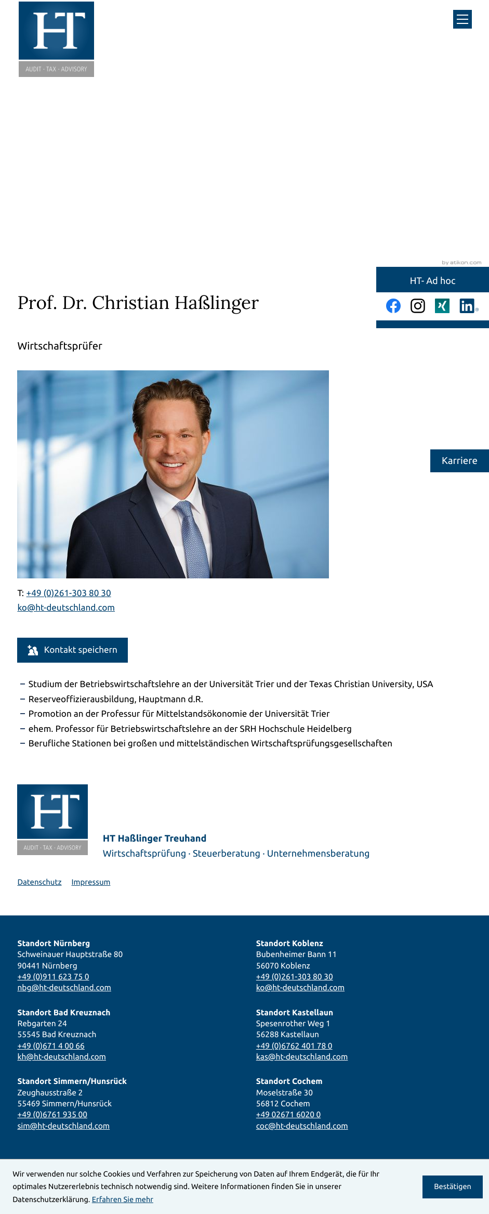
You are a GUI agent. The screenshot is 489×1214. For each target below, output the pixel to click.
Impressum (91, 881)
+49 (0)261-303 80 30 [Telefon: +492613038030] (294, 976)
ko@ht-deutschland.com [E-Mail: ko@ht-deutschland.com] (66, 608)
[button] (72, 650)
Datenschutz (39, 881)
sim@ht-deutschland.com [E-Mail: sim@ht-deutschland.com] (63, 1125)
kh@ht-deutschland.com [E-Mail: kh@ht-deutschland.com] (61, 1056)
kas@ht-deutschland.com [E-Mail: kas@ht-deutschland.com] (302, 1056)
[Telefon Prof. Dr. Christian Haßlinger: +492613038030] (69, 593)
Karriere (460, 460)
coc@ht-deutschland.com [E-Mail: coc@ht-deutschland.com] (302, 1125)
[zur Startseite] (56, 39)
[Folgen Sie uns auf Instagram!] (418, 306)
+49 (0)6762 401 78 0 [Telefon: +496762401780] (294, 1045)
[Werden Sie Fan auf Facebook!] (393, 306)
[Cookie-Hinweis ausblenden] (452, 1187)
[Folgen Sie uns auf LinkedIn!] (469, 306)
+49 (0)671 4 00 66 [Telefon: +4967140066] (50, 1045)
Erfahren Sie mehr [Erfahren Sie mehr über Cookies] (122, 1199)
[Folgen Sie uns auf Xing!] (442, 306)
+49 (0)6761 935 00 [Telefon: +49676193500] (52, 1114)
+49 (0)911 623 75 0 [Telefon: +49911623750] (53, 976)
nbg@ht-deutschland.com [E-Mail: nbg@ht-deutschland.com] (64, 987)
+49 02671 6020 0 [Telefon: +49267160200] (288, 1114)
